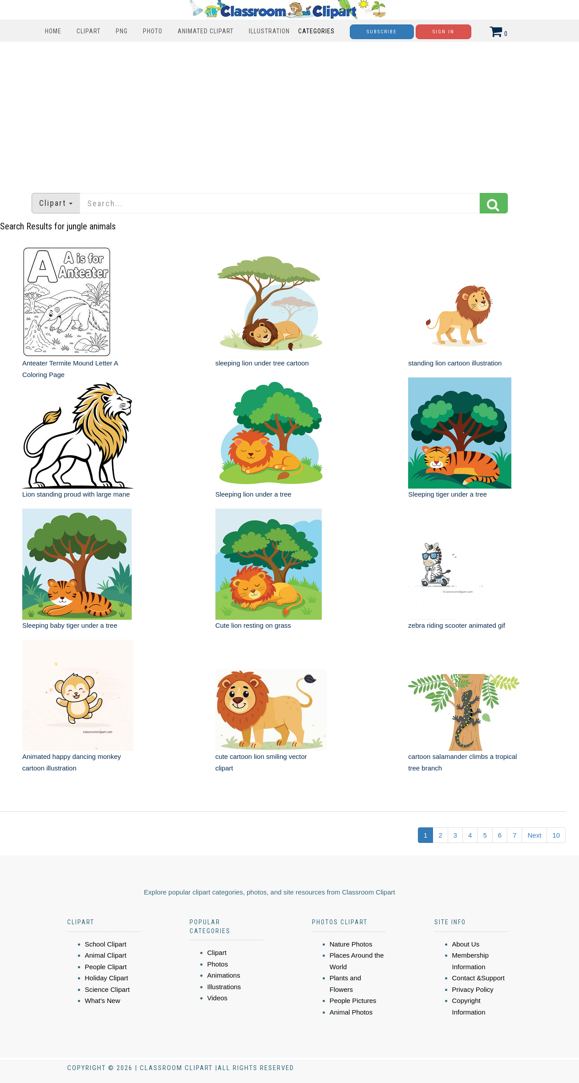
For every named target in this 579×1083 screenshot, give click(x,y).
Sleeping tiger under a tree (447, 494)
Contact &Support (478, 978)
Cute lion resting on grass (253, 625)
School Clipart (105, 944)
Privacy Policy (473, 989)
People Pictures (353, 1000)
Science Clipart (107, 989)
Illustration (269, 31)
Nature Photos (351, 944)
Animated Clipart (206, 31)
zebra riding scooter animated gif (456, 625)
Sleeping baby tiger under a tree (69, 625)
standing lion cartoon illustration (455, 363)
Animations (223, 975)
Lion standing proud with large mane (76, 494)
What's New (103, 1000)
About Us (466, 944)
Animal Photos (351, 1012)
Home (53, 31)
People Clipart (106, 967)
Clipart (89, 31)
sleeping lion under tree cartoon (262, 363)
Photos (217, 964)
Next (534, 835)
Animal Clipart (105, 955)
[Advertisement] (290, 113)
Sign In (443, 32)
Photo (152, 31)
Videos (217, 998)
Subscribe (382, 32)
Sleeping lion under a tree (253, 494)
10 (556, 835)
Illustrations (224, 987)
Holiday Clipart (107, 978)
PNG (122, 31)
